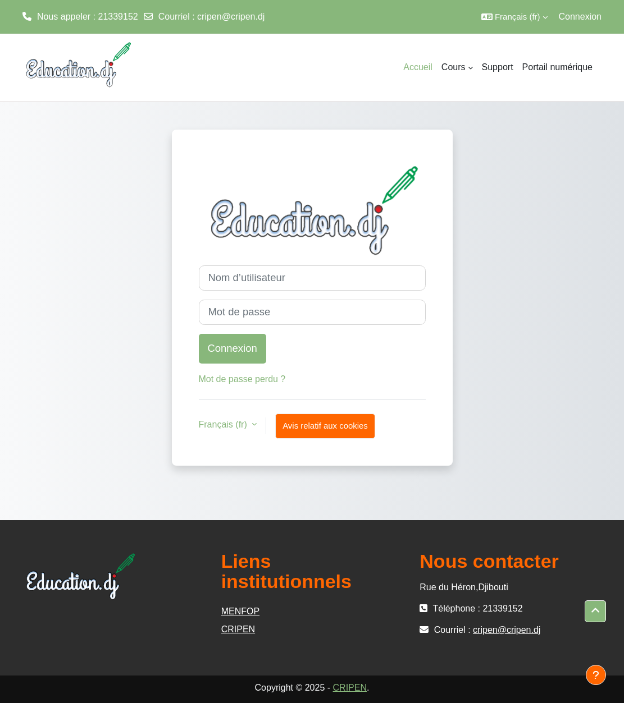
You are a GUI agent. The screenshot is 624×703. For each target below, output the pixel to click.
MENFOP (240, 611)
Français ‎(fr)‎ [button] (224, 424)
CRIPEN (238, 629)
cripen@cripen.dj (231, 16)
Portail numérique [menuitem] (557, 67)
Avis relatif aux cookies (325, 425)
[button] (514, 17)
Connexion (580, 16)
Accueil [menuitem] (417, 67)
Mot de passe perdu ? (242, 379)
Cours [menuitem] (453, 67)
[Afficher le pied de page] (596, 675)
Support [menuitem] (497, 67)
